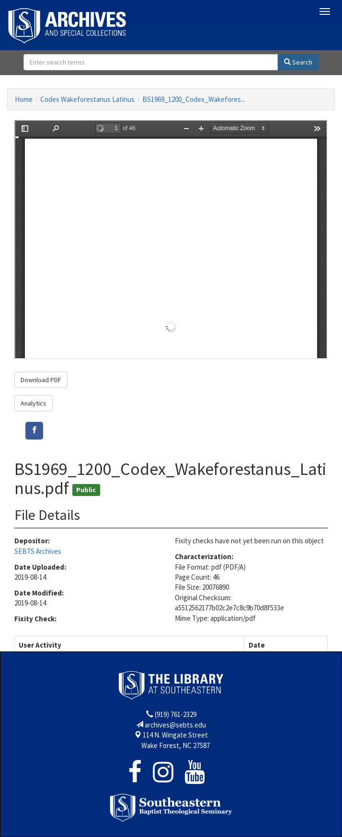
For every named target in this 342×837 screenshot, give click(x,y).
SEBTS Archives (37, 551)
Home (24, 99)
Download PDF (41, 379)
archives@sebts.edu (175, 724)
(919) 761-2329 (175, 714)
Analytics (33, 403)
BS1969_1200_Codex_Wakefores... (193, 99)
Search (298, 62)
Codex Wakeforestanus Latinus (87, 99)
